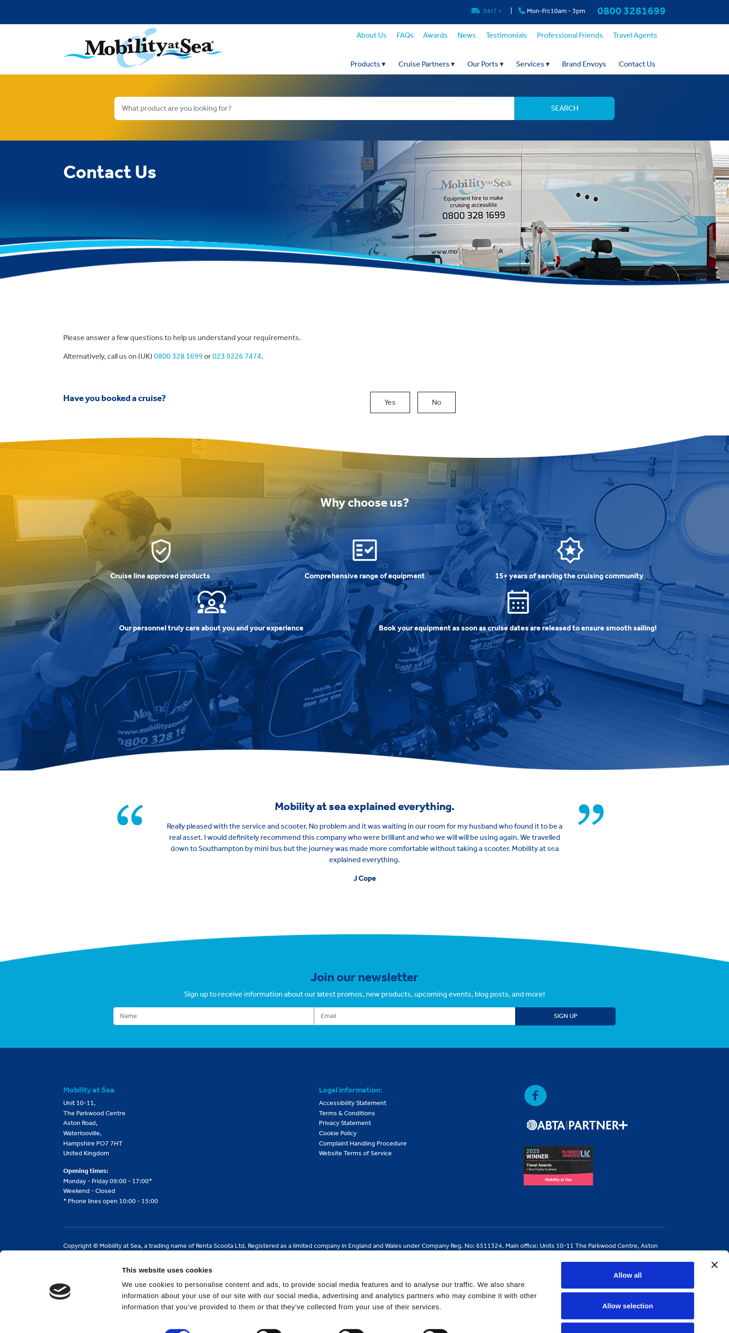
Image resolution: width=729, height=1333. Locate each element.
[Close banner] (714, 1237)
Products (368, 64)
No (436, 402)
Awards (435, 35)
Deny (627, 1308)
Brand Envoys (584, 64)
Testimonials (506, 35)
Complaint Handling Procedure (363, 1143)
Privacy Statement (345, 1123)
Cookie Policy (338, 1133)
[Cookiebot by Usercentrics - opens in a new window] (60, 1315)
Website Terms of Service (355, 1153)
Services (533, 64)
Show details (488, 1309)
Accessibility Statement (352, 1103)
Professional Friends (570, 35)
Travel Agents (635, 35)
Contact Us (637, 64)
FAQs (405, 35)
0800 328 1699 (178, 356)
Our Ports (485, 64)
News (466, 35)
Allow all (628, 1247)
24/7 (487, 11)
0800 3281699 (631, 11)
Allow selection (627, 1278)
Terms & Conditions (347, 1113)
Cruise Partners (426, 64)
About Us (372, 35)
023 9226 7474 (236, 356)
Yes (390, 402)
